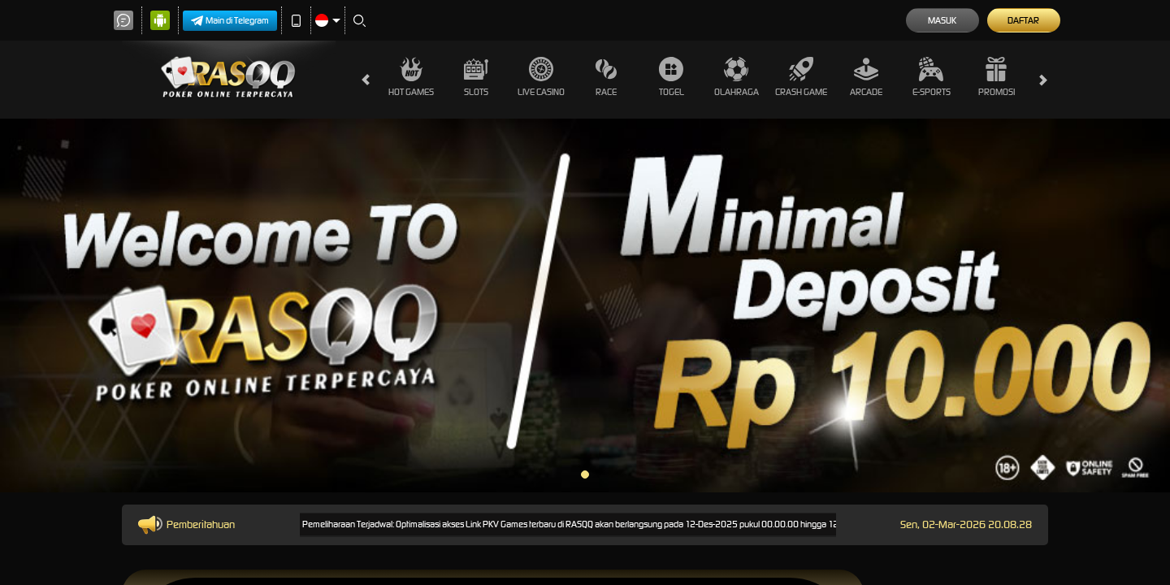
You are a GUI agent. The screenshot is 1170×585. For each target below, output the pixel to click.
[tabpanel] (585, 305)
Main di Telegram (230, 21)
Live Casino (541, 77)
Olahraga (736, 77)
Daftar (1023, 20)
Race (606, 77)
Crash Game (801, 77)
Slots (476, 77)
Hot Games (411, 77)
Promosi (996, 77)
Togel (671, 77)
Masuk (942, 20)
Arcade (866, 77)
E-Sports (931, 77)
